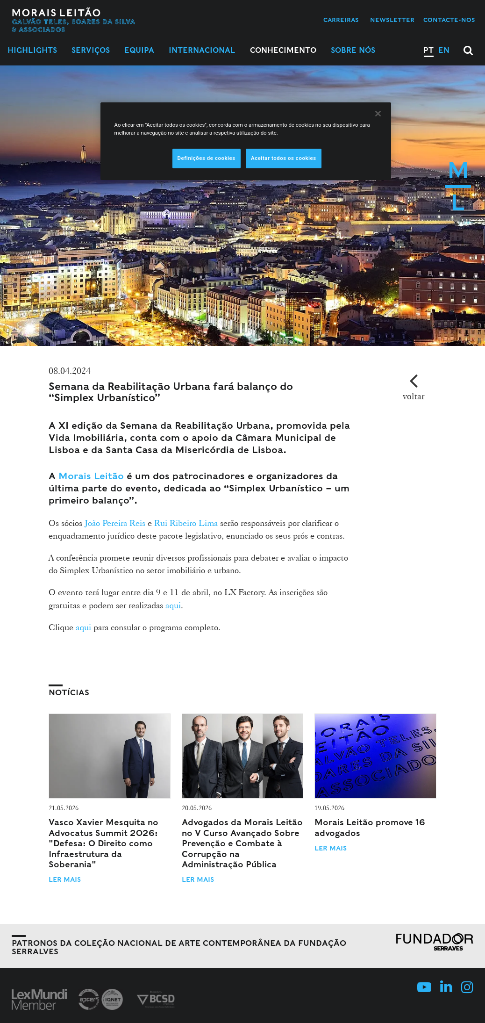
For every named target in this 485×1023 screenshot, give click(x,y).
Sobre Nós (353, 50)
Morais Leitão (91, 476)
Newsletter (392, 19)
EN (443, 50)
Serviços (90, 50)
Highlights (32, 50)
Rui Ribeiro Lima (186, 523)
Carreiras (341, 19)
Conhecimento (283, 50)
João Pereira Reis (115, 523)
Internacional (202, 50)
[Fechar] (378, 113)
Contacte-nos (449, 19)
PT (428, 50)
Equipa (139, 50)
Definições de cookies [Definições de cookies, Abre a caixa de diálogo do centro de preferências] (206, 158)
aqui (173, 605)
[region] (246, 141)
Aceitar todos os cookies (283, 158)
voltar (414, 396)
